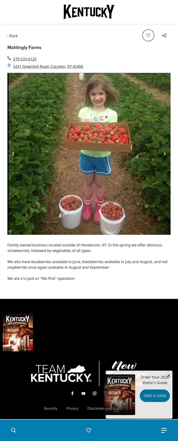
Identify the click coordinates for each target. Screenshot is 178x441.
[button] (13, 430)
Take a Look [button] (154, 395)
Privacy (72, 408)
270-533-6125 (25, 59)
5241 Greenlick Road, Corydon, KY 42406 (48, 66)
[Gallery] (89, 154)
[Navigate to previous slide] (13, 153)
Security (50, 408)
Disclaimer (95, 408)
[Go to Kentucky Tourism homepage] (89, 12)
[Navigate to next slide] (164, 153)
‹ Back (12, 35)
